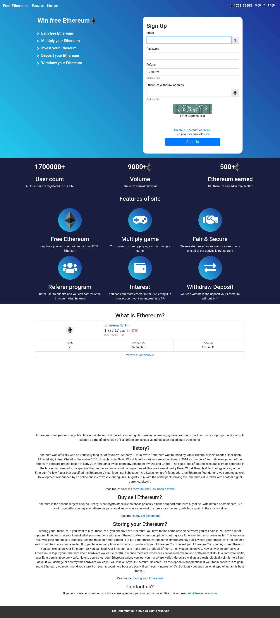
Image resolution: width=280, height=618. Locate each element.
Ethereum (53, 5)
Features (38, 5)
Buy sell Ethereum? (147, 516)
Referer (151, 64)
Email (150, 33)
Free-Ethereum (15, 6)
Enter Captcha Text (192, 116)
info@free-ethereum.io (202, 593)
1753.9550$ (241, 6)
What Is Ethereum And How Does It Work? (148, 489)
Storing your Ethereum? (148, 578)
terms (206, 134)
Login (272, 5)
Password (153, 48)
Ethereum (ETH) (116, 325)
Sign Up (260, 5)
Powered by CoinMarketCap (140, 354)
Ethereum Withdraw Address (165, 85)
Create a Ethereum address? (192, 130)
